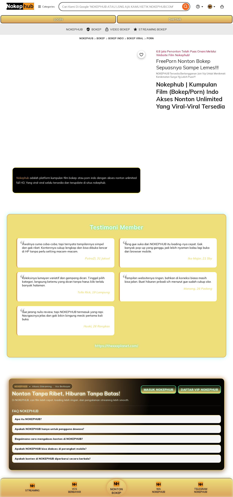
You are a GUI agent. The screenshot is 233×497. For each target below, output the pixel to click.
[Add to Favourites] (141, 54)
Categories (46, 6)
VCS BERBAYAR (74, 487)
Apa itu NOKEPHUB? (28, 419)
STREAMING (32, 487)
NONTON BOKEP (116, 487)
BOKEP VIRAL (135, 38)
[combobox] (120, 6)
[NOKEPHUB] (76, 148)
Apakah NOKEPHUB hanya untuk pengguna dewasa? (49, 429)
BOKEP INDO (116, 38)
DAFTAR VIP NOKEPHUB (199, 389)
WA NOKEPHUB (158, 487)
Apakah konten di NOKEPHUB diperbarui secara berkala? (53, 458)
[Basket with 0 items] (222, 6)
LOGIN (58, 19)
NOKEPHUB (86, 38)
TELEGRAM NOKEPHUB (200, 487)
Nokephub (22, 178)
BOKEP (101, 38)
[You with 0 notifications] (212, 6)
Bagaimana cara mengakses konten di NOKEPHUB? (49, 439)
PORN (150, 38)
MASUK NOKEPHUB (158, 389)
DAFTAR (175, 19)
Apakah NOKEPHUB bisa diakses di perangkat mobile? (51, 448)
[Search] (185, 6)
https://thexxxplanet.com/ (116, 346)
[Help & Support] (199, 6)
